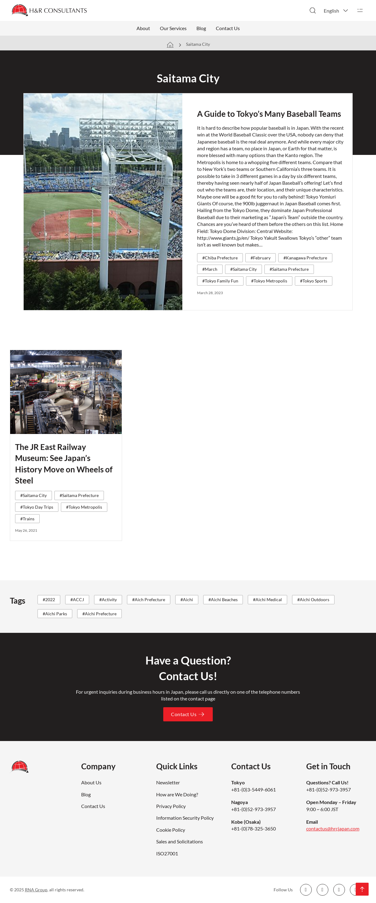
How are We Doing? (177, 794)
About (143, 28)
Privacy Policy (171, 806)
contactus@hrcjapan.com (332, 828)
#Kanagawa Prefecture (305, 257)
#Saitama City (243, 269)
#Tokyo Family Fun (220, 280)
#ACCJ (77, 599)
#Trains (27, 518)
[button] (336, 10)
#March (209, 269)
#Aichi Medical (267, 599)
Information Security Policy (185, 818)
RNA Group (36, 889)
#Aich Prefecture (148, 599)
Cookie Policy (170, 830)
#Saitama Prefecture (289, 269)
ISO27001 (167, 853)
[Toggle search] (313, 10)
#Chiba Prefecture (220, 257)
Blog (201, 28)
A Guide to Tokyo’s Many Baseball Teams (269, 114)
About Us (91, 782)
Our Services (173, 28)
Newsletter (168, 782)
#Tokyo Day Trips (36, 507)
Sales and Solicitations (179, 841)
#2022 (49, 599)
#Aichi (186, 599)
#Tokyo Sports (313, 280)
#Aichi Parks (55, 613)
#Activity (108, 599)
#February (261, 257)
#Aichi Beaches (223, 599)
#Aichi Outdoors (313, 599)
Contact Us (228, 28)
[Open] (360, 10)
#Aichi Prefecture (99, 613)
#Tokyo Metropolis (269, 280)
